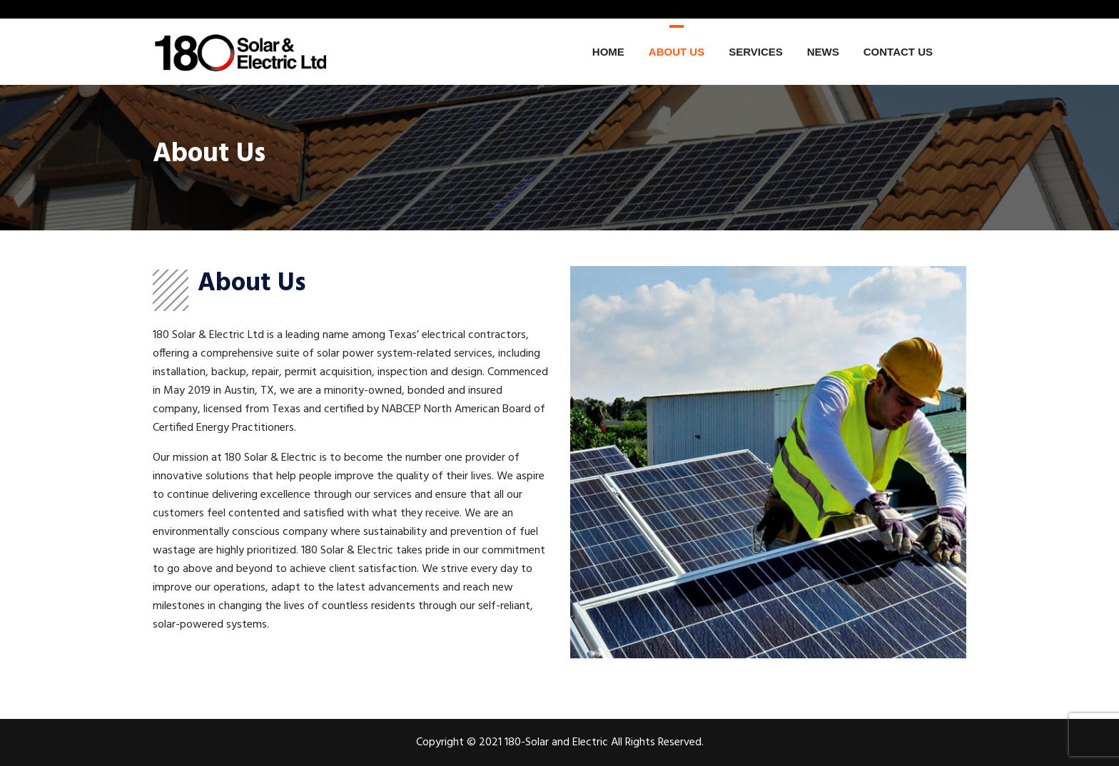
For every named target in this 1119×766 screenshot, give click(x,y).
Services (756, 52)
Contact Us (898, 52)
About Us (676, 52)
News (823, 52)
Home (608, 52)
